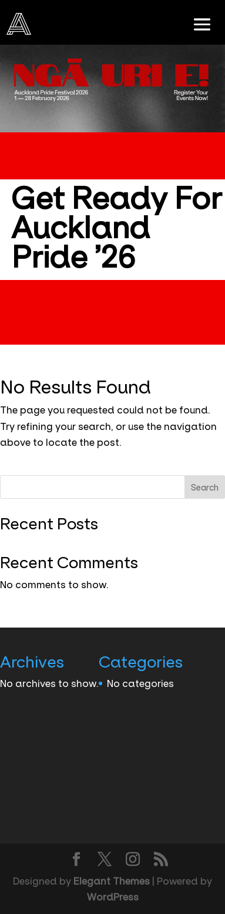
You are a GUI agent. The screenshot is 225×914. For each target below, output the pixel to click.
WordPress (113, 897)
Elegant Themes (111, 881)
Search (205, 487)
